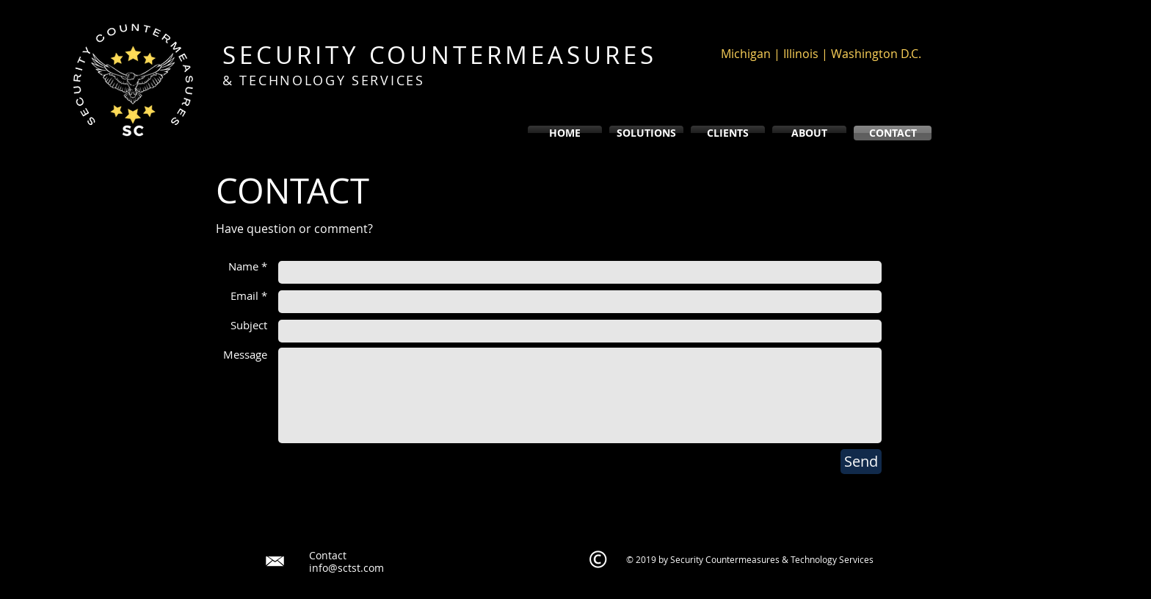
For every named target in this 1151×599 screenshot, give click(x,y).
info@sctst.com (346, 568)
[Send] (861, 461)
